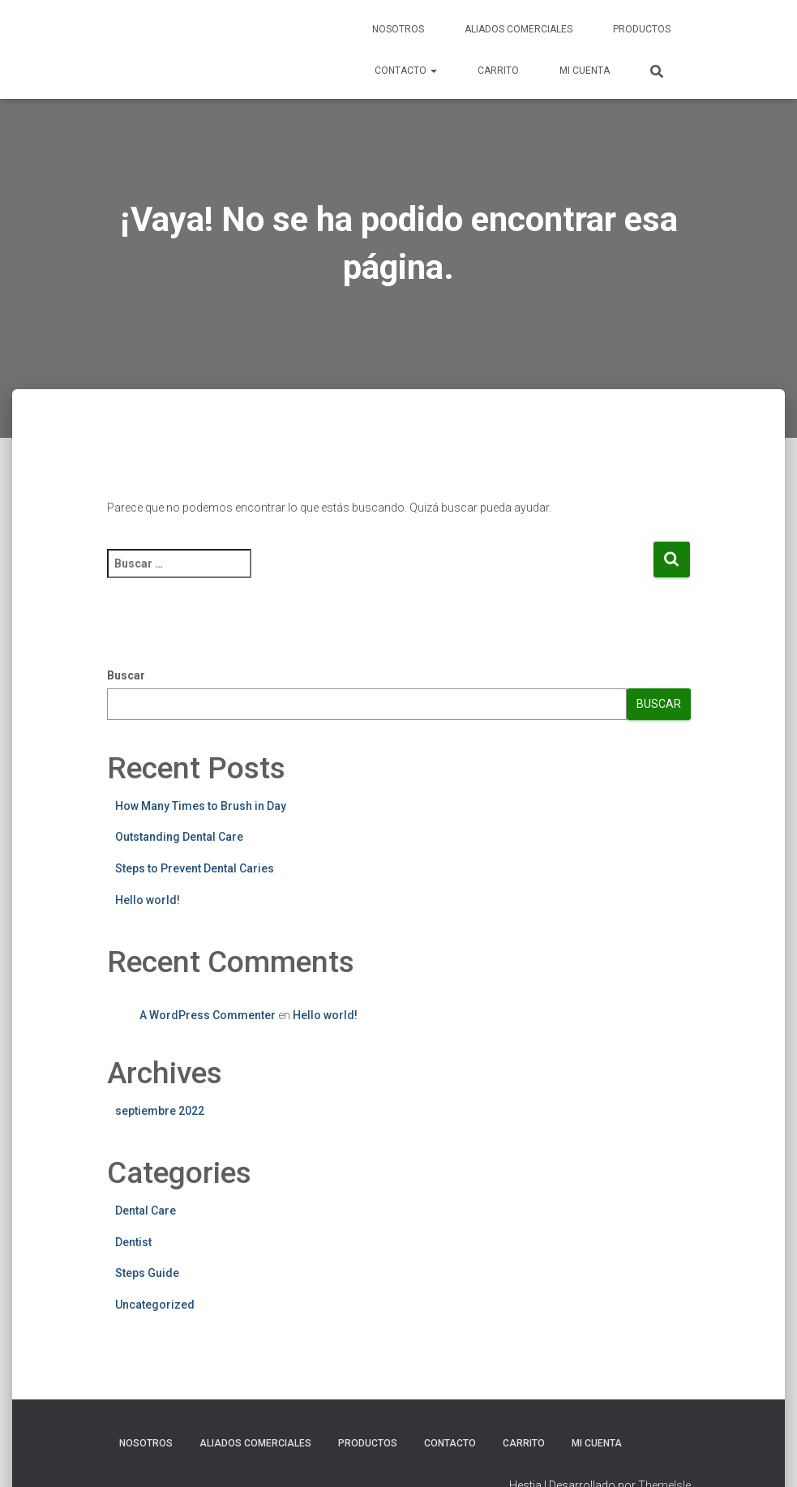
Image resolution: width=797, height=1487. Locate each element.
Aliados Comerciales (518, 29)
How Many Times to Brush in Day (200, 805)
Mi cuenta (584, 70)
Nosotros (398, 29)
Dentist (133, 1242)
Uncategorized (155, 1304)
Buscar (126, 675)
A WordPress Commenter (207, 1015)
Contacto (406, 70)
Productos (642, 29)
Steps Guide (147, 1272)
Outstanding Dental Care (179, 836)
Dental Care (145, 1210)
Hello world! (147, 899)
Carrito (498, 70)
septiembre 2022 (159, 1110)
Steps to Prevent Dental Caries (194, 868)
